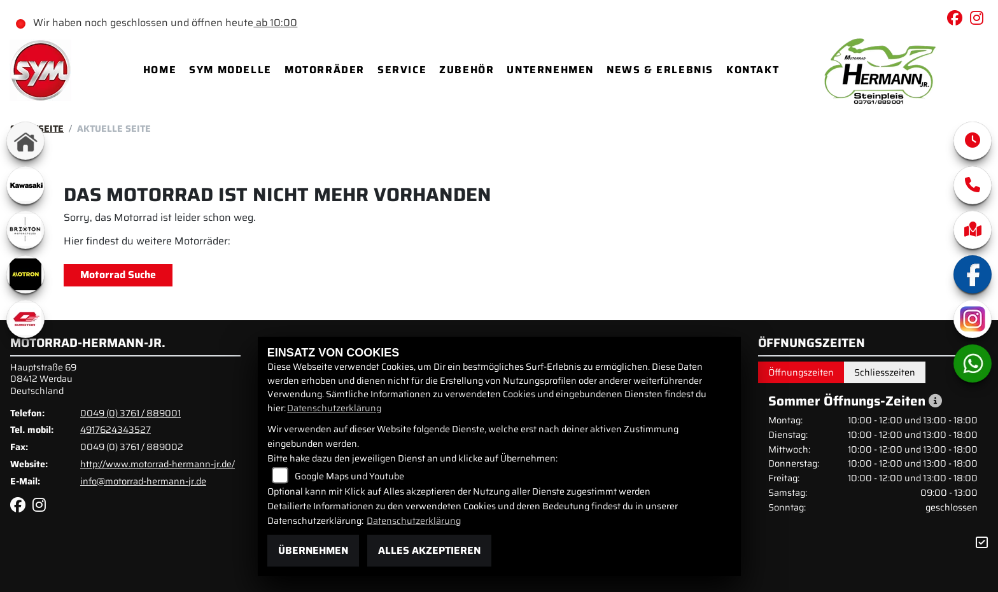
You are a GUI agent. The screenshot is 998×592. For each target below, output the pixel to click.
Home (159, 70)
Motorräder (325, 70)
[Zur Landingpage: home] (25, 141)
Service (401, 70)
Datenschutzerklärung (334, 408)
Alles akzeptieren (429, 550)
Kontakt (752, 70)
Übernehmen (313, 550)
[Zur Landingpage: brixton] (25, 230)
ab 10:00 (275, 23)
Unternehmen (550, 70)
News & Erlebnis (660, 70)
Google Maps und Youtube (349, 476)
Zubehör (466, 70)
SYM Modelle (230, 70)
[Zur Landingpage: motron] (25, 274)
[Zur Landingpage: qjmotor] (25, 319)
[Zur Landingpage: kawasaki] (25, 185)
